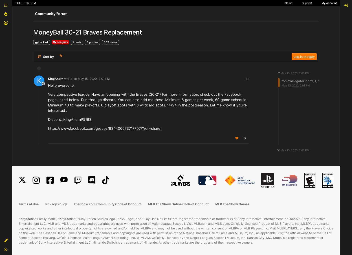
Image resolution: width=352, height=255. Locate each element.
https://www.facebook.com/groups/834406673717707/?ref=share (104, 128)
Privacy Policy (56, 204)
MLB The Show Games (232, 204)
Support (307, 3)
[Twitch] (77, 180)
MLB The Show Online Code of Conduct (178, 204)
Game (288, 3)
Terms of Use (29, 204)
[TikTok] (105, 180)
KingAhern (55, 78)
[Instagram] (36, 180)
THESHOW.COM (25, 3)
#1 (247, 78)
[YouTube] (64, 180)
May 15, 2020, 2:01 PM (94, 78)
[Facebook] (50, 180)
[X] (22, 180)
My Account (329, 3)
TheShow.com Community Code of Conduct (107, 204)
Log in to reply (304, 56)
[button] (6, 240)
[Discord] (91, 180)
